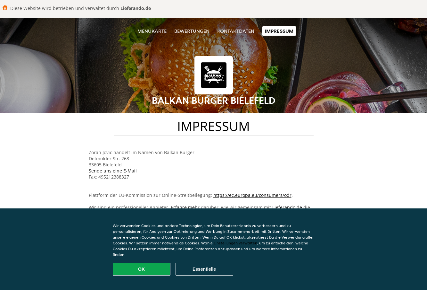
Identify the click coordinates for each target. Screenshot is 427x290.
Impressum (279, 31)
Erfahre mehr (185, 207)
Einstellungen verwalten (235, 243)
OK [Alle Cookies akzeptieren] (141, 269)
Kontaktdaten (235, 31)
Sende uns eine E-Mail (113, 171)
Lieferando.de (287, 207)
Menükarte (152, 31)
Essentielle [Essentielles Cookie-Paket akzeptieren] (204, 269)
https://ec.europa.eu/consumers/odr (252, 195)
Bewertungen (191, 31)
